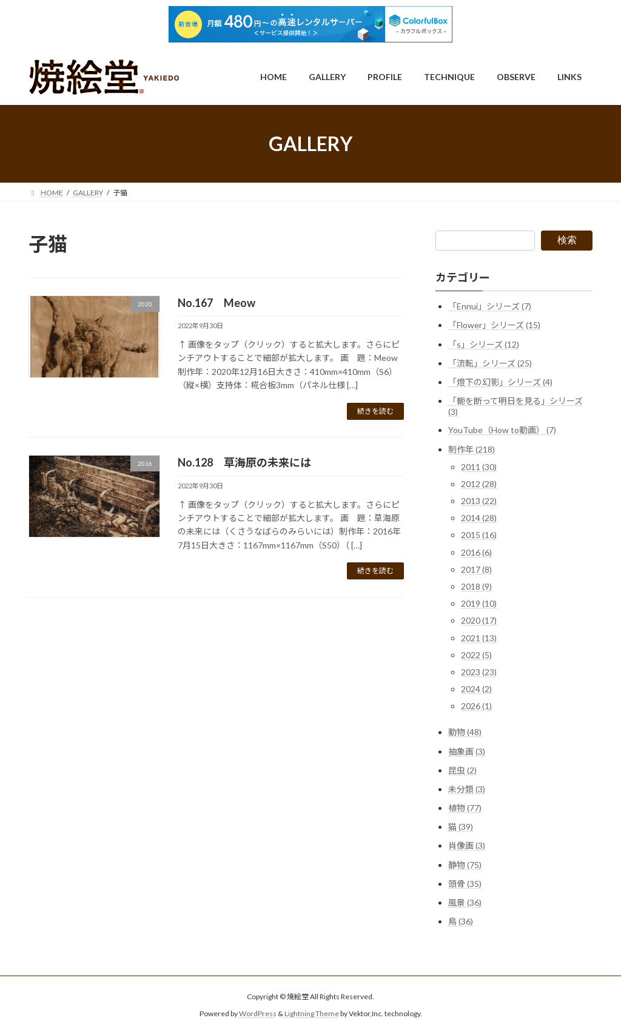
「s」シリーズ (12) (483, 344)
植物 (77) (465, 808)
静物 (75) (465, 865)
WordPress (258, 1014)
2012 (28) (479, 484)
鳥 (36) (460, 921)
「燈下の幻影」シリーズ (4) (500, 382)
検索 (567, 240)
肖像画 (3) (466, 846)
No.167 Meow (216, 302)
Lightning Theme (311, 1014)
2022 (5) (476, 655)
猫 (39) (460, 826)
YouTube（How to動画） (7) (502, 430)
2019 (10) (479, 603)
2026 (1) (476, 706)
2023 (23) (479, 672)
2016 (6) (476, 552)
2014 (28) (479, 518)
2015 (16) (479, 535)
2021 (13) (479, 638)
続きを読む (375, 411)
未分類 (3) (466, 789)
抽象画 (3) (466, 751)
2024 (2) (476, 689)
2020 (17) (479, 620)
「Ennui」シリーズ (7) (489, 306)
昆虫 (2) (462, 770)
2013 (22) (479, 501)
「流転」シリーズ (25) (490, 363)
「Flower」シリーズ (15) (494, 325)
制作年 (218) (471, 449)
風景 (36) (465, 902)
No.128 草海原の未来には (244, 462)
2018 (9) (476, 586)
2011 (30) (479, 467)
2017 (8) (476, 569)
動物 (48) (465, 732)
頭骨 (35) (465, 883)
